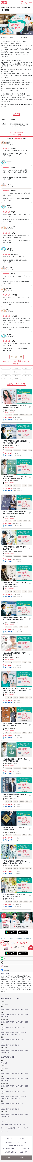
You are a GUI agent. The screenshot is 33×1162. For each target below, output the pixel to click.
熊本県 (17, 1050)
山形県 (21, 1009)
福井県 (17, 1022)
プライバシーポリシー (13, 1139)
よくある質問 (23, 1152)
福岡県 (16, 378)
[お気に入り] (30, 407)
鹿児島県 (3, 1052)
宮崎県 (26, 1050)
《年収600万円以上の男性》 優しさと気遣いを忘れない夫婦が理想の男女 (14, 618)
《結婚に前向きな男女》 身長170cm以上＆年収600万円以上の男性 (15, 760)
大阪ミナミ (24, 1032)
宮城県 (6, 368)
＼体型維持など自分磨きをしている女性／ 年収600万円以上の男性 (14, 406)
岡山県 (12, 1040)
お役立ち (3, 1131)
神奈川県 (16, 372)
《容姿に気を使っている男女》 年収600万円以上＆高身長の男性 (14, 583)
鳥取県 (3, 1040)
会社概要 (7, 1152)
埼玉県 (16, 368)
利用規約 (22, 1139)
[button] (22, 2)
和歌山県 (17, 1034)
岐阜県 (3, 1027)
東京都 (6, 372)
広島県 (6, 378)
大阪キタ (17, 1032)
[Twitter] (16, 962)
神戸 (7, 1034)
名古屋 (17, 1027)
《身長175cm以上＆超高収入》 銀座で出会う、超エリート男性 (15, 725)
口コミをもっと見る (16, 357)
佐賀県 (7, 1050)
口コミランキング (23, 1128)
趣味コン (16, 1124)
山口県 (21, 1040)
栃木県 (7, 1015)
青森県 (3, 1009)
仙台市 (26, 626)
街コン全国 (4, 1063)
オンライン (23, 1124)
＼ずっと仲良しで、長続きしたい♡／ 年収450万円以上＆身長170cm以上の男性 (15, 689)
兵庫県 (27, 375)
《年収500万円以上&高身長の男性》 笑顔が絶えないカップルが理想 (14, 795)
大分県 (21, 1050)
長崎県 (12, 1050)
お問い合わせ (14, 1152)
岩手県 (7, 1009)
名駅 (30, 520)
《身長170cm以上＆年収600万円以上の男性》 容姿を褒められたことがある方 (14, 513)
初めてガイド (4, 1124)
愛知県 (27, 372)
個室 (27, 414)
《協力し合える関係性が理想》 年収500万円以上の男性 (14, 654)
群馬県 (12, 1015)
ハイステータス (17, 450)
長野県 (26, 1022)
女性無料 (20, 520)
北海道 (3, 1004)
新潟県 (3, 1022)
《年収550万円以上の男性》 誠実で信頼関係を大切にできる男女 (14, 442)
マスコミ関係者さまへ (9, 1148)
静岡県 (7, 1027)
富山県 (7, 1022)
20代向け (16, 414)
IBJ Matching (9, 414)
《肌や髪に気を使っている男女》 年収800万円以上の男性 (14, 829)
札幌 (7, 1004)
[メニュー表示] (30, 2)
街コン (11, 1124)
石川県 (12, 1022)
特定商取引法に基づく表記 (16, 1145)
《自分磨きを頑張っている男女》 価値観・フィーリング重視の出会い (14, 895)
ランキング (4, 1128)
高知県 (17, 1045)
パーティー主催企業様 (23, 1148)
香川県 (7, 1045)
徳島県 (3, 1045)
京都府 (6, 375)
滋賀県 (3, 1032)
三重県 (23, 1027)
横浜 (8, 1017)
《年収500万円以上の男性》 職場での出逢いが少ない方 (14, 548)
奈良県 (12, 1034)
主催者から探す (12, 1128)
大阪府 (16, 375)
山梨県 (21, 1022)
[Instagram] (16, 966)
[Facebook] (16, 970)
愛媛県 (12, 1045)
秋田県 (17, 1009)
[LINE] (16, 958)
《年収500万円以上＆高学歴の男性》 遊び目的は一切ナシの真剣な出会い (14, 862)
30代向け (22, 414)
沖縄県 (9, 1052)
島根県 (7, 1040)
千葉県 (27, 368)
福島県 (26, 1009)
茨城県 (3, 1015)
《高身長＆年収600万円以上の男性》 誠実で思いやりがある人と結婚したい (14, 477)
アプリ (9, 1131)
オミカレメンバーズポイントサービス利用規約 (16, 1142)
